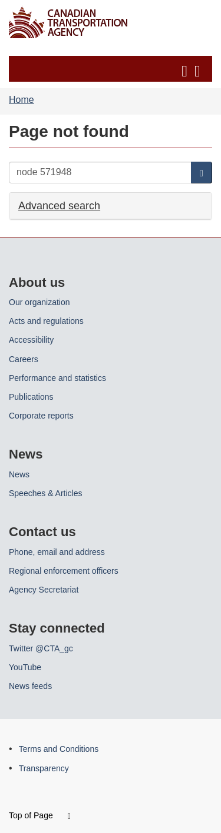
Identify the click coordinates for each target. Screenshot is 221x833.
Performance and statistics (57, 378)
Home (21, 100)
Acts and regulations (46, 321)
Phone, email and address (57, 552)
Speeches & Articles (46, 493)
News (19, 474)
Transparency (44, 768)
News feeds (30, 686)
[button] (112, 69)
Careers (23, 359)
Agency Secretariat (43, 589)
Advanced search (59, 205)
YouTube (25, 667)
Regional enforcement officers (63, 571)
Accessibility (31, 339)
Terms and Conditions (58, 749)
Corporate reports (41, 415)
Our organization (39, 302)
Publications (31, 397)
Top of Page (40, 815)
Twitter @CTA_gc (41, 648)
